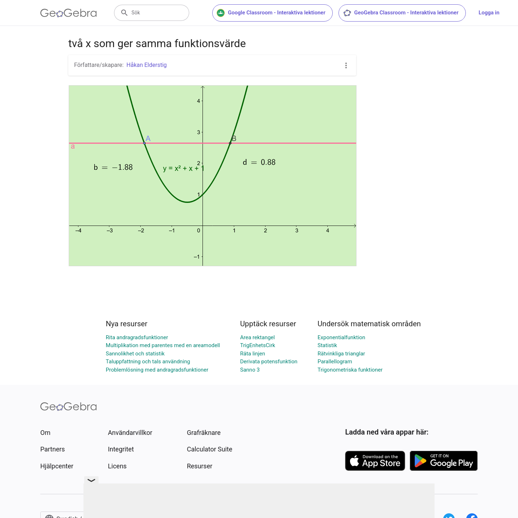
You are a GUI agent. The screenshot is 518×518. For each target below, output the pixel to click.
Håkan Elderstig (147, 65)
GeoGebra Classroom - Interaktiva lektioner (401, 13)
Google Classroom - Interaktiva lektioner (271, 13)
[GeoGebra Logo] (68, 13)
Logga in (489, 12)
